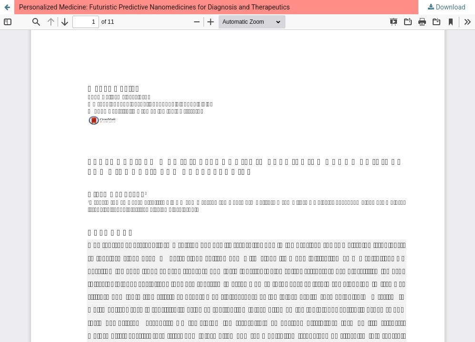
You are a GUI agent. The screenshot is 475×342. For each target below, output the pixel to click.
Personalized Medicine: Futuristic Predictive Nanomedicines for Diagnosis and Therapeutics (154, 7)
